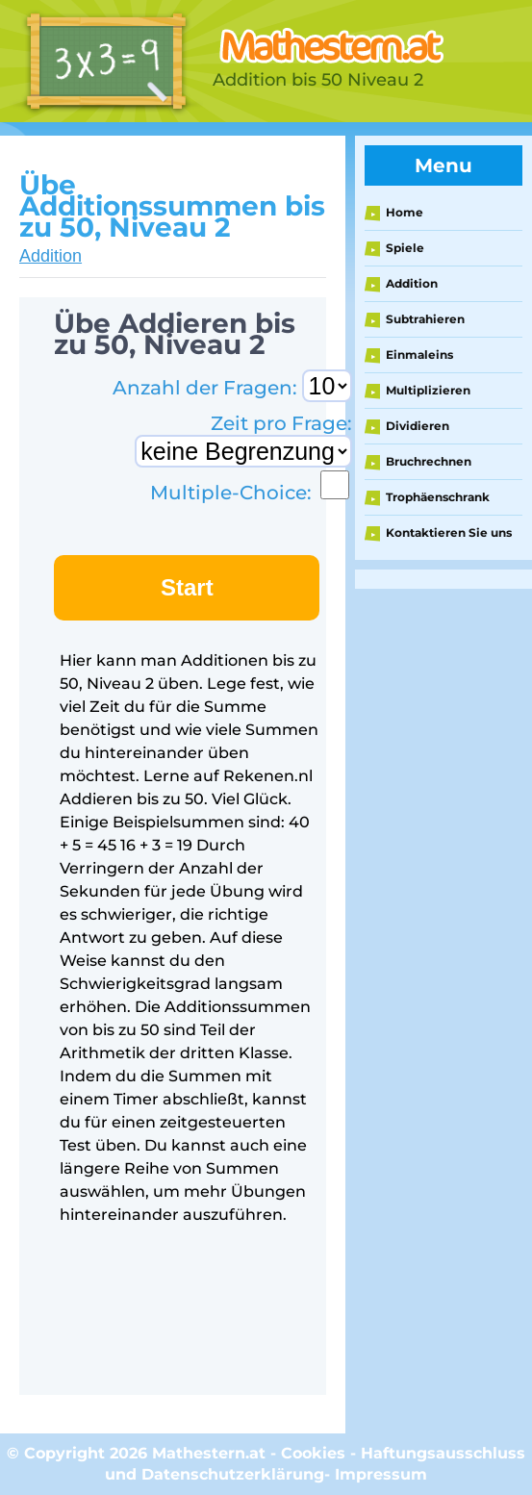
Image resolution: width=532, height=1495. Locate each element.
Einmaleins (419, 354)
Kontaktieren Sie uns (449, 532)
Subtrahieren (425, 319)
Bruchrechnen (428, 461)
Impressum (381, 1474)
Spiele (405, 248)
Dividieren (417, 425)
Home (404, 212)
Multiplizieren (428, 390)
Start (187, 587)
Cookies (313, 1453)
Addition (50, 256)
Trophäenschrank (438, 497)
